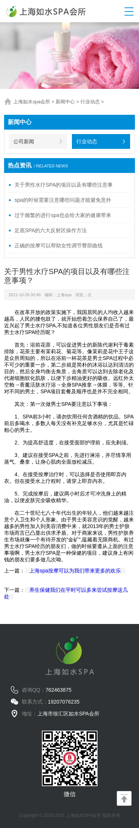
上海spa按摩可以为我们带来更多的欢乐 (75, 571)
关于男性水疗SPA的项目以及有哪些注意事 (63, 185)
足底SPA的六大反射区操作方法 (50, 230)
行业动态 (90, 101)
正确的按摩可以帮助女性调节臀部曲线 (58, 245)
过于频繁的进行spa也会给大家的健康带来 (62, 215)
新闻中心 (65, 101)
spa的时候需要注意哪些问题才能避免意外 (62, 200)
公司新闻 (23, 141)
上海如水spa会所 (31, 101)
